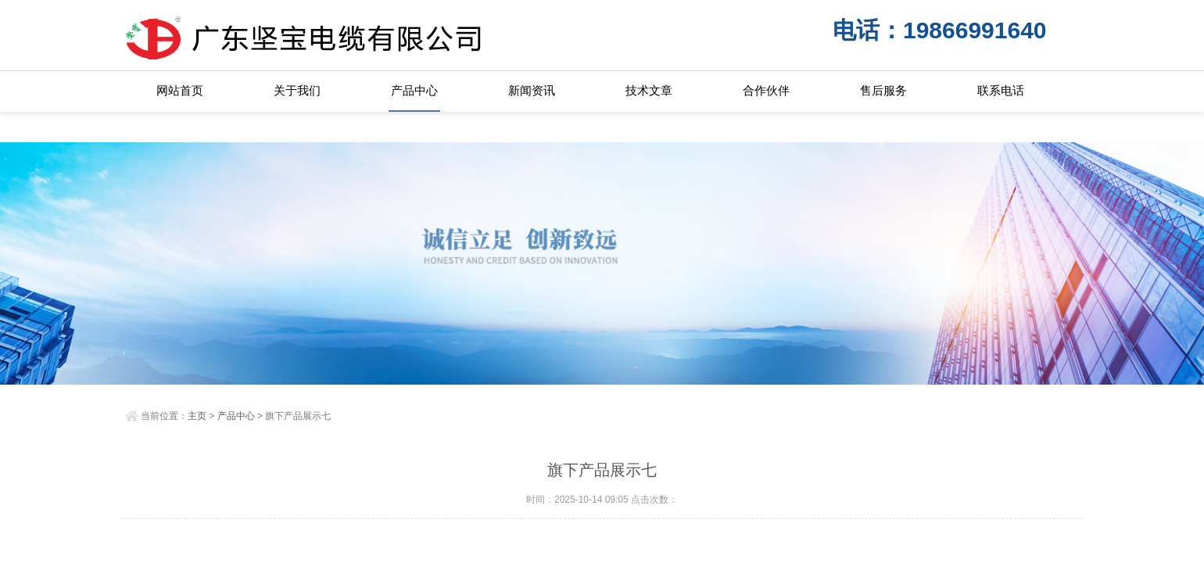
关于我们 (297, 90)
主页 (197, 415)
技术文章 (648, 90)
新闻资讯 (531, 90)
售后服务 (883, 90)
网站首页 (179, 90)
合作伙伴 (766, 90)
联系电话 (1000, 90)
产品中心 (414, 90)
